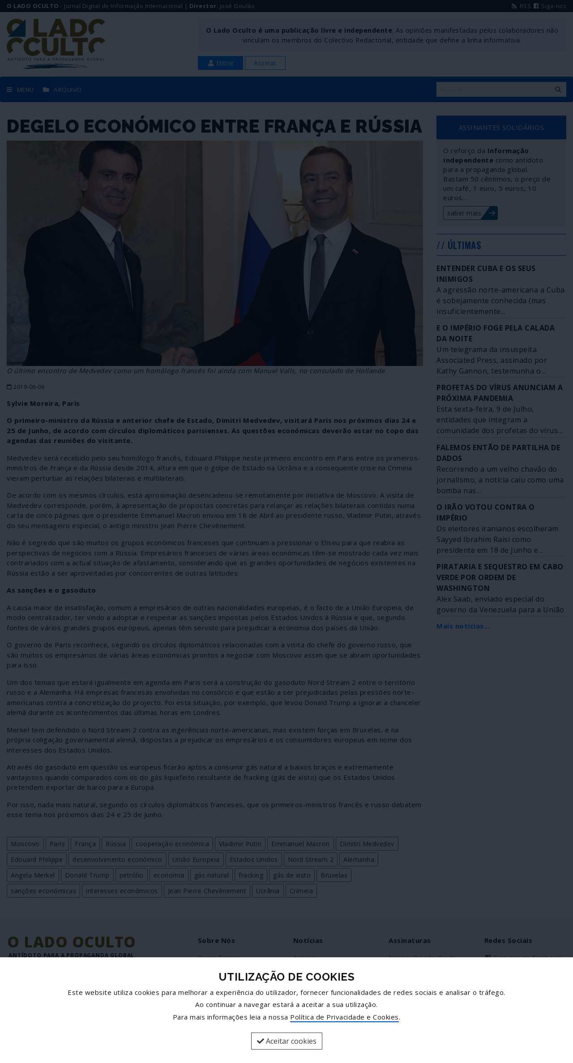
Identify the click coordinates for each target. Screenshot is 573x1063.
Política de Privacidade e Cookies (344, 1016)
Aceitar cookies (286, 1041)
